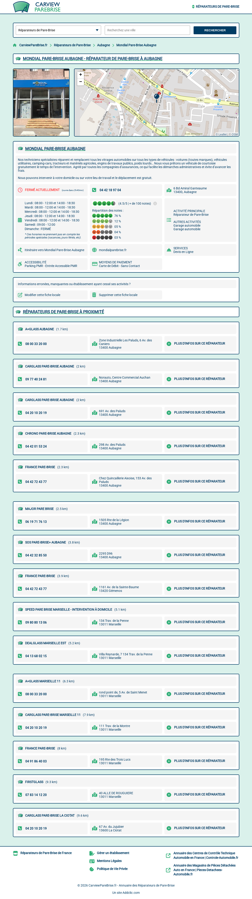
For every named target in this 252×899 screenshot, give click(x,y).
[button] (156, 98)
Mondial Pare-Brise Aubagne (136, 45)
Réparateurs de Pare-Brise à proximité (63, 311)
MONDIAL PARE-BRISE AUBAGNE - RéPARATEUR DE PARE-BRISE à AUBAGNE (92, 58)
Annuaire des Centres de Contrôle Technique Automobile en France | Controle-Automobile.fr (205, 855)
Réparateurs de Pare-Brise (217, 6)
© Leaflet (221, 134)
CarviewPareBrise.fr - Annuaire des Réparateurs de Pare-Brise (132, 885)
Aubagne (103, 45)
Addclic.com (131, 892)
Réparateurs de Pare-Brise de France (46, 853)
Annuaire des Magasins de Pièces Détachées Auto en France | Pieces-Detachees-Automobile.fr (204, 870)
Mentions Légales (109, 861)
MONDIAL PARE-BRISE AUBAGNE (55, 148)
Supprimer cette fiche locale (118, 295)
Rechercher (215, 30)
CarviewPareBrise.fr (33, 45)
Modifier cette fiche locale (42, 295)
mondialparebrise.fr (113, 250)
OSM (235, 134)
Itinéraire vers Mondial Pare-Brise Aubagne (54, 250)
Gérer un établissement (113, 853)
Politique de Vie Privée (112, 869)
